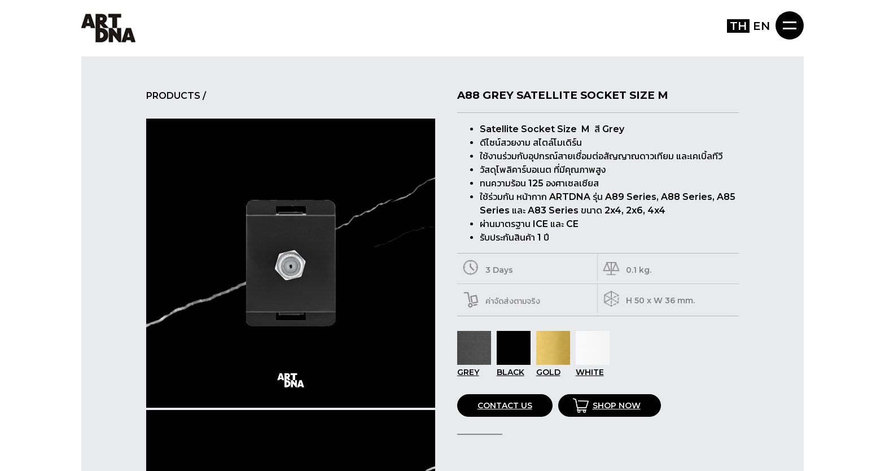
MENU (790, 25)
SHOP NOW (617, 405)
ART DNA (108, 27)
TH (738, 26)
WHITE (593, 367)
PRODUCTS (173, 95)
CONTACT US (504, 405)
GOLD (553, 367)
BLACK (514, 367)
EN (761, 26)
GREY (474, 367)
